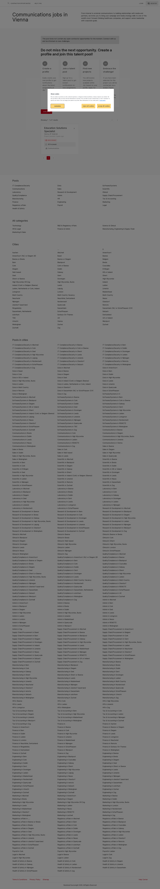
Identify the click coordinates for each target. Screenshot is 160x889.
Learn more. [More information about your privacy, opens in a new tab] (102, 100)
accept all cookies (104, 106)
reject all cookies (88, 106)
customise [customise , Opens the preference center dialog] (57, 106)
